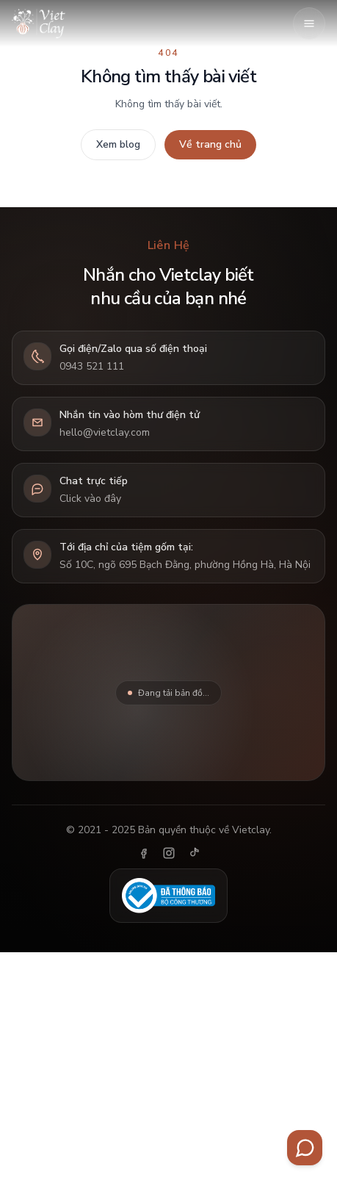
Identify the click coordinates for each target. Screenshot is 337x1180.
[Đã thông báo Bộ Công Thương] (168, 895)
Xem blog (118, 144)
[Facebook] (144, 853)
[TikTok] (193, 853)
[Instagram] (168, 853)
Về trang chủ (210, 144)
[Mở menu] (309, 23)
